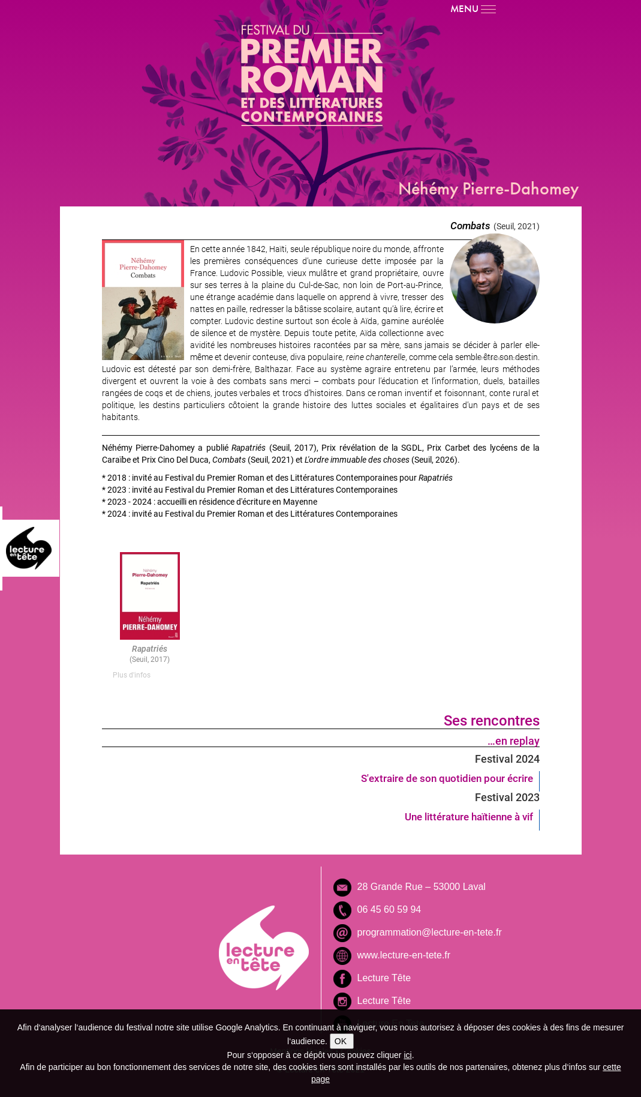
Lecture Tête (384, 978)
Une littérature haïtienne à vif (469, 816)
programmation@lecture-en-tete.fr (429, 932)
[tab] (150, 674)
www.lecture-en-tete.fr (404, 955)
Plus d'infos (132, 674)
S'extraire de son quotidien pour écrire (447, 778)
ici (407, 1055)
